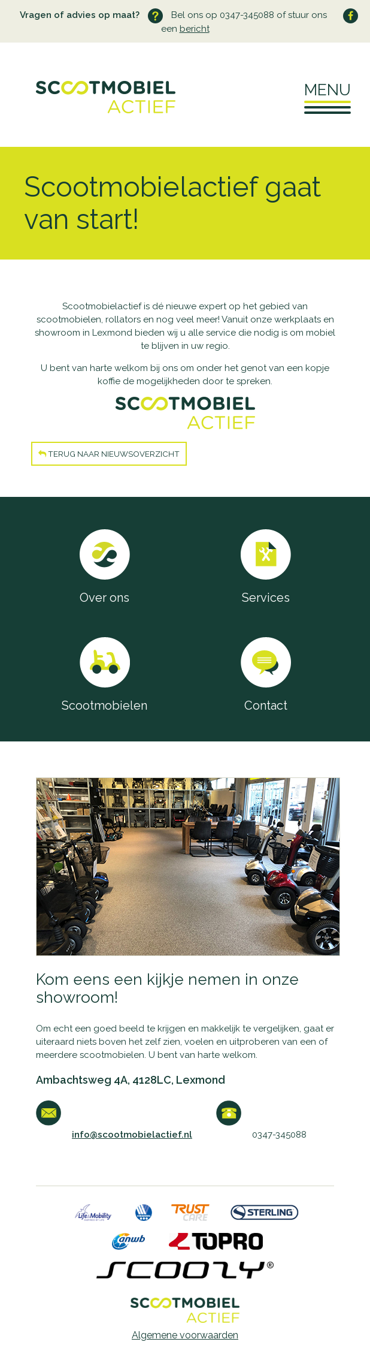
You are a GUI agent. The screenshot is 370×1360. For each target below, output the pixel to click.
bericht (195, 28)
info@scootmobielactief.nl (132, 1134)
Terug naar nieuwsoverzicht (109, 454)
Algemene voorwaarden (185, 1335)
